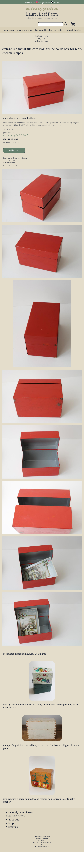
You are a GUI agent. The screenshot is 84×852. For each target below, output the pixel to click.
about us (13, 819)
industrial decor (42, 41)
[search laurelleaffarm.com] (66, 24)
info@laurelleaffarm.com (42, 846)
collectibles (59, 30)
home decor (8, 30)
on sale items (16, 816)
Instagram (42, 2)
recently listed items (20, 812)
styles (40, 38)
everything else (74, 30)
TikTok (56, 2)
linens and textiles (43, 30)
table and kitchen (25, 30)
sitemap (13, 826)
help (11, 823)
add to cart (14, 150)
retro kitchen (10, 163)
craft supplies (10, 160)
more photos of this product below (20, 117)
